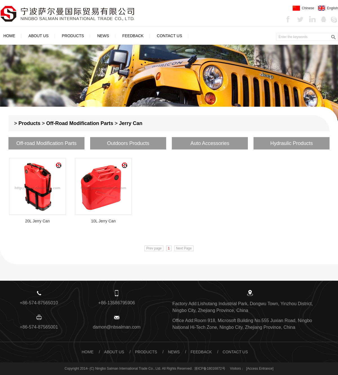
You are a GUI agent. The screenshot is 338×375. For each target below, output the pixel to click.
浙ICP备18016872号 (209, 368)
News (103, 36)
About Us (38, 36)
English (328, 8)
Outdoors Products (128, 143)
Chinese (303, 8)
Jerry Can (131, 123)
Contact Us (169, 36)
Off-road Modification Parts (79, 123)
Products (73, 36)
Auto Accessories (209, 143)
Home (9, 36)
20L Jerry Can (37, 221)
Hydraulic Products (291, 143)
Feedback (132, 36)
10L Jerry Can (103, 221)
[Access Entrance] (259, 368)
